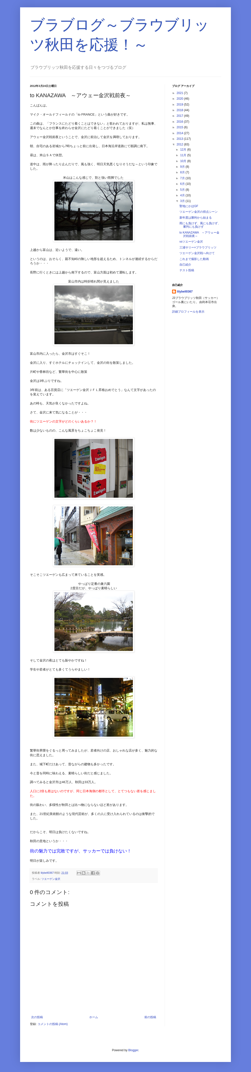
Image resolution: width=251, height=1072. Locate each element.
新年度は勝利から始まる (195, 217)
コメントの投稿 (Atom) (53, 1024)
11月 (183, 155)
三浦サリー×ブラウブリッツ (197, 247)
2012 (180, 144)
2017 (180, 116)
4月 (183, 195)
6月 (183, 184)
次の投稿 (37, 1017)
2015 (180, 127)
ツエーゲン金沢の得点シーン (198, 211)
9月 (183, 166)
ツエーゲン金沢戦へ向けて (197, 253)
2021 (180, 93)
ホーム (93, 1017)
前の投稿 (150, 1017)
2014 (180, 133)
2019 (180, 104)
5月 (183, 189)
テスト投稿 (186, 270)
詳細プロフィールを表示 (188, 311)
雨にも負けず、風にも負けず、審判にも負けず (200, 225)
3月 (183, 201)
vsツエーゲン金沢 (191, 241)
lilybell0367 (185, 291)
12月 (183, 149)
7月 (183, 178)
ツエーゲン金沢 (50, 878)
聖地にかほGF (188, 206)
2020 (180, 98)
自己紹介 (185, 264)
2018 (180, 110)
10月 (183, 161)
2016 (180, 121)
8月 (183, 172)
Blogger (133, 1050)
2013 (180, 139)
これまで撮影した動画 (194, 259)
